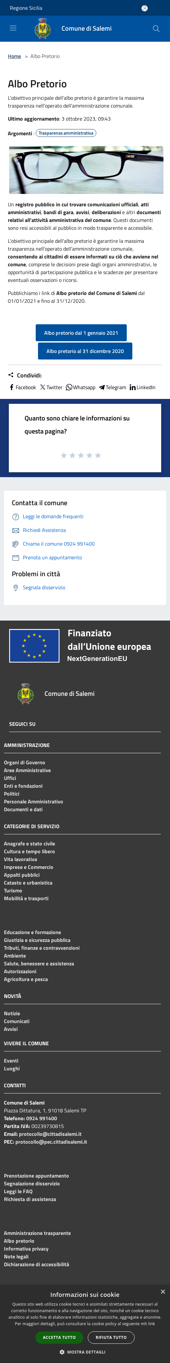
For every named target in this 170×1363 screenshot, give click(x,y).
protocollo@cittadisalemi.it (50, 1134)
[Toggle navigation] (13, 28)
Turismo (13, 890)
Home (14, 56)
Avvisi (11, 1029)
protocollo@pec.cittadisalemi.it (51, 1142)
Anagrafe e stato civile (29, 843)
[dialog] (85, 1324)
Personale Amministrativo (33, 801)
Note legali (16, 1256)
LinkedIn (142, 387)
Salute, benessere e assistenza (39, 963)
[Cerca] (156, 29)
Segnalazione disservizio (32, 1183)
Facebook (22, 387)
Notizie (12, 1013)
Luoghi (12, 1068)
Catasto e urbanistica (28, 883)
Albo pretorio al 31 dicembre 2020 (85, 351)
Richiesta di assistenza (30, 1199)
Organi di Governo (24, 762)
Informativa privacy (26, 1249)
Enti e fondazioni (23, 786)
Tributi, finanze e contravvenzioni (42, 948)
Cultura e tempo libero (29, 851)
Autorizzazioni (20, 971)
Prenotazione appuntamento (36, 1176)
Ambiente (15, 956)
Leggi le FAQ (18, 1191)
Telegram (112, 387)
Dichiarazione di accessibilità (36, 1264)
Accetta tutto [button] (59, 1337)
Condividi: (25, 375)
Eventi (11, 1060)
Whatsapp (80, 387)
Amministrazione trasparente (37, 1233)
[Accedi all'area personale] (144, 8)
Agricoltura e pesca (26, 979)
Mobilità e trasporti (26, 898)
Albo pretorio (19, 1241)
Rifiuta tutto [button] (111, 1337)
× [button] (162, 1292)
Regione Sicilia (26, 8)
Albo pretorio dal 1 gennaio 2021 (81, 333)
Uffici (10, 778)
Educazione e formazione (32, 932)
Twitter (51, 387)
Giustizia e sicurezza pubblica (37, 940)
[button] (85, 1352)
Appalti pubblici (22, 875)
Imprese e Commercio (28, 867)
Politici (11, 794)
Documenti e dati (23, 809)
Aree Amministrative (27, 770)
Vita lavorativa (20, 859)
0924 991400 (41, 1118)
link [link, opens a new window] (151, 1323)
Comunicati (16, 1021)
